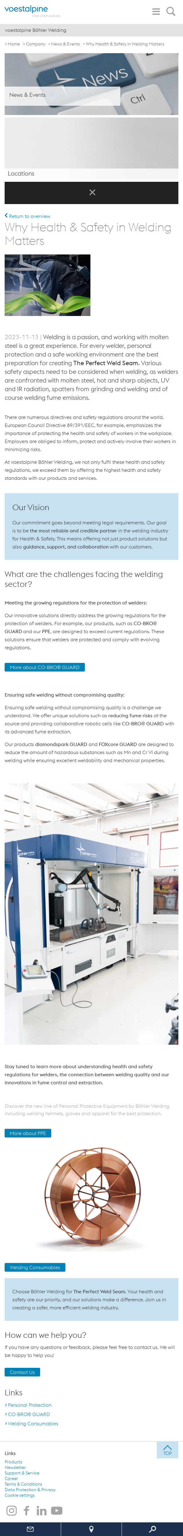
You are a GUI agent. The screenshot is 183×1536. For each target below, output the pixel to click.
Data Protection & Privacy (30, 1489)
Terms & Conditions (23, 1484)
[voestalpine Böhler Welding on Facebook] (26, 1511)
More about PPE (28, 1133)
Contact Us (22, 1372)
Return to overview (27, 216)
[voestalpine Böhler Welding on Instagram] (11, 1511)
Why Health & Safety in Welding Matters (125, 44)
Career (11, 1478)
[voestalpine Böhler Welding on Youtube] (57, 1511)
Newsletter (15, 1467)
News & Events (65, 44)
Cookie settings (20, 1495)
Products (13, 1461)
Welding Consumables (35, 1267)
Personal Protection (30, 1405)
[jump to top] (167, 1449)
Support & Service (22, 1472)
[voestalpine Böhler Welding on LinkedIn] (41, 1511)
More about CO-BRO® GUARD (45, 667)
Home (14, 44)
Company (35, 44)
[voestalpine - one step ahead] (32, 11)
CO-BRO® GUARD (29, 1414)
